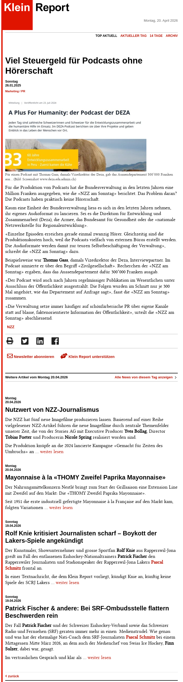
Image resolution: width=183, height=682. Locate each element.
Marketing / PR (15, 91)
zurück (12, 676)
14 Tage (156, 36)
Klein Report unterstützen (87, 357)
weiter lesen (52, 451)
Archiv (172, 36)
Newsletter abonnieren (30, 357)
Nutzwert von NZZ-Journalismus (52, 409)
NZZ (10, 327)
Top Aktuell (106, 36)
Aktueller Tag (133, 36)
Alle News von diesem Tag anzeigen (146, 377)
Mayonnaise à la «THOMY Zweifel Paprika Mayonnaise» (85, 477)
